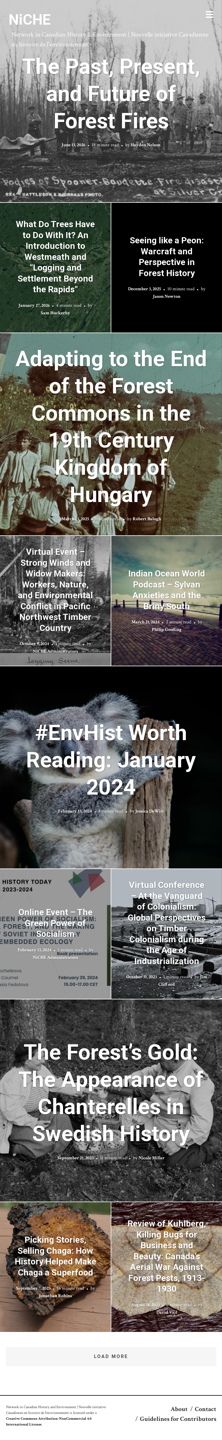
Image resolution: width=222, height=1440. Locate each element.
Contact (205, 1409)
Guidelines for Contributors (178, 1419)
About (179, 1409)
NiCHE (30, 19)
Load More (111, 1356)
